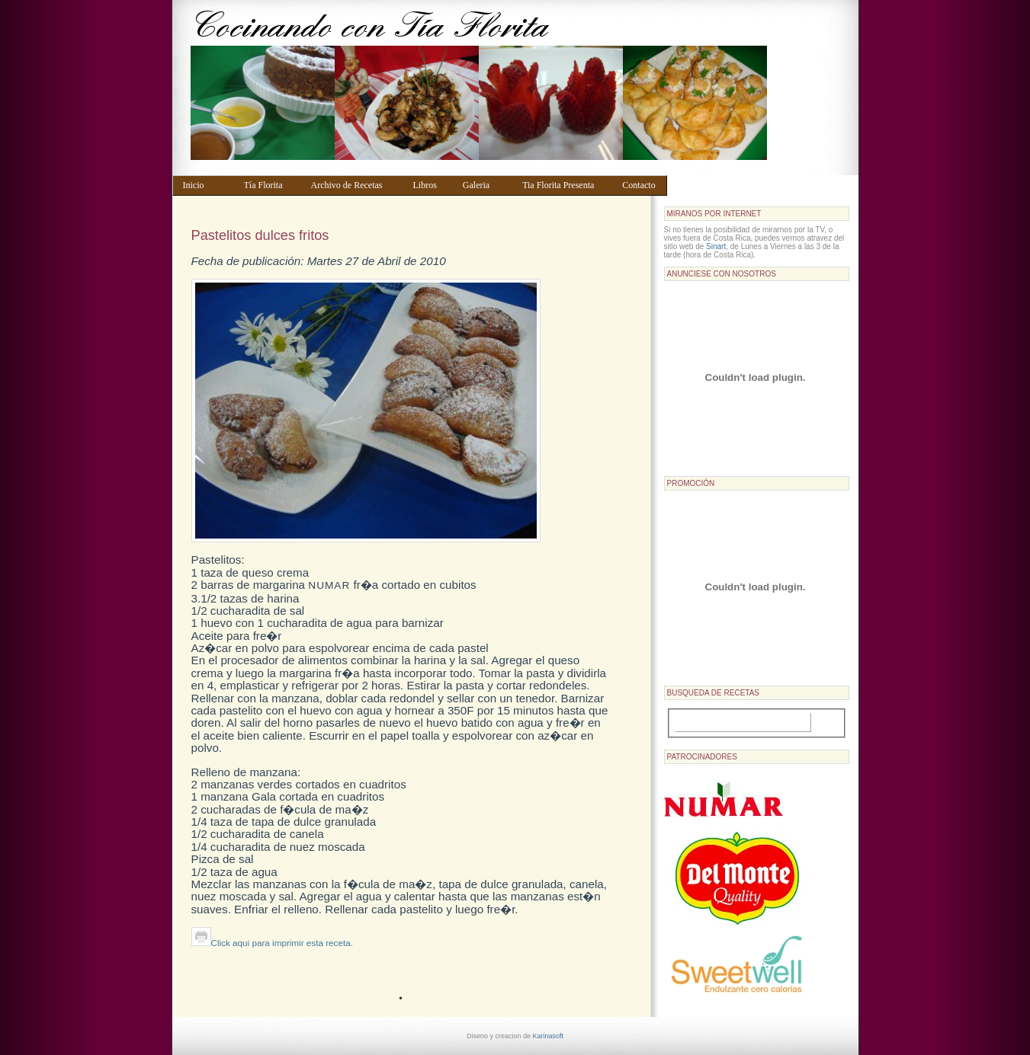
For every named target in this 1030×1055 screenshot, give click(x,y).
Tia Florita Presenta (565, 185)
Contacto (640, 185)
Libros (430, 185)
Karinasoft (548, 1036)
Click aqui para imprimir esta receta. (272, 943)
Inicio (206, 185)
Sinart (716, 246)
